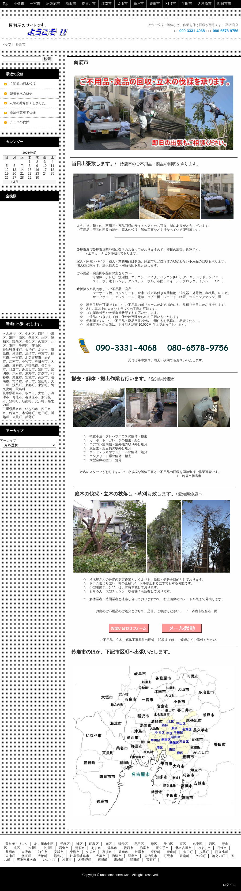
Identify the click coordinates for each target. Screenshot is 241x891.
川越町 (118, 860)
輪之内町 (218, 856)
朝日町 (135, 860)
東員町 (102, 860)
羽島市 (133, 856)
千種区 (65, 844)
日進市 (222, 848)
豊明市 (10, 852)
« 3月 (14, 182)
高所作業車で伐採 (23, 112)
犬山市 (122, 4)
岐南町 (184, 856)
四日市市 (224, 4)
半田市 (187, 4)
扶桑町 (204, 852)
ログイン (229, 885)
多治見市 (150, 856)
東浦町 (10, 856)
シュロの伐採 (19, 122)
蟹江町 (26, 856)
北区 (17, 848)
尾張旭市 (53, 4)
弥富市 (144, 848)
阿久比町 (221, 852)
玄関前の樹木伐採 (23, 84)
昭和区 (94, 844)
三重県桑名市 (26, 860)
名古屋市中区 (44, 844)
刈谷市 (170, 4)
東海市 (75, 852)
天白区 (168, 844)
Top (5, 4)
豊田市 (154, 4)
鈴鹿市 (81, 62)
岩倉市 (64, 848)
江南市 (106, 4)
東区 (183, 844)
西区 (212, 844)
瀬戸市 (138, 4)
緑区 (154, 844)
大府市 (26, 852)
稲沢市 (71, 4)
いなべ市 (49, 860)
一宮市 (35, 4)
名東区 (197, 844)
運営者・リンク (16, 844)
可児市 (168, 856)
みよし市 (204, 848)
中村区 (31, 848)
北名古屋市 (183, 848)
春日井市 (89, 4)
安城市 (58, 852)
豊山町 (171, 852)
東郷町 (155, 852)
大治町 (42, 856)
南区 (109, 844)
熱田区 (139, 844)
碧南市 (123, 852)
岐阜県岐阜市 (79, 856)
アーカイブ (8, 440)
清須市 (80, 848)
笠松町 (201, 856)
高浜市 (107, 852)
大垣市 (101, 856)
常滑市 (139, 852)
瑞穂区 (123, 844)
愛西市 (128, 848)
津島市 (112, 848)
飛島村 (58, 856)
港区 (79, 844)
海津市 (117, 856)
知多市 (91, 852)
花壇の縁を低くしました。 (29, 103)
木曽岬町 (84, 860)
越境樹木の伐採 (21, 93)
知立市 (42, 852)
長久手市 (162, 848)
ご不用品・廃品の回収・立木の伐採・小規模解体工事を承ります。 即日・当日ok (41, 29)
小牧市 (19, 4)
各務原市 (205, 4)
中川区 (47, 848)
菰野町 (151, 860)
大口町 (188, 852)
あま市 (96, 848)
